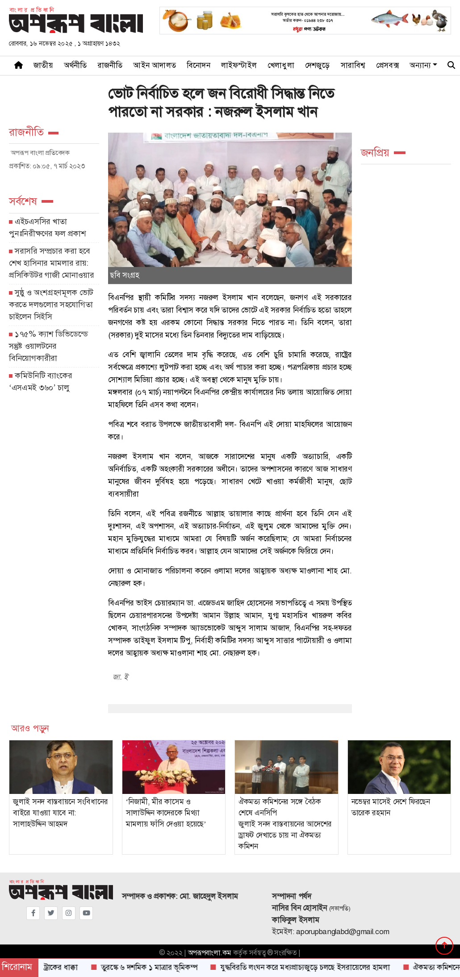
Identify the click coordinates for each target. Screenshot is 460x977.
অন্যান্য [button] (420, 65)
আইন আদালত (154, 65)
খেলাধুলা (281, 65)
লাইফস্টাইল (239, 65)
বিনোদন (198, 65)
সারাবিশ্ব (353, 65)
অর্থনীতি (75, 65)
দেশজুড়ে (317, 65)
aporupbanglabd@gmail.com (342, 931)
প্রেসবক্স (387, 65)
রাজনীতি (110, 65)
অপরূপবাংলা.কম (209, 952)
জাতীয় (43, 65)
